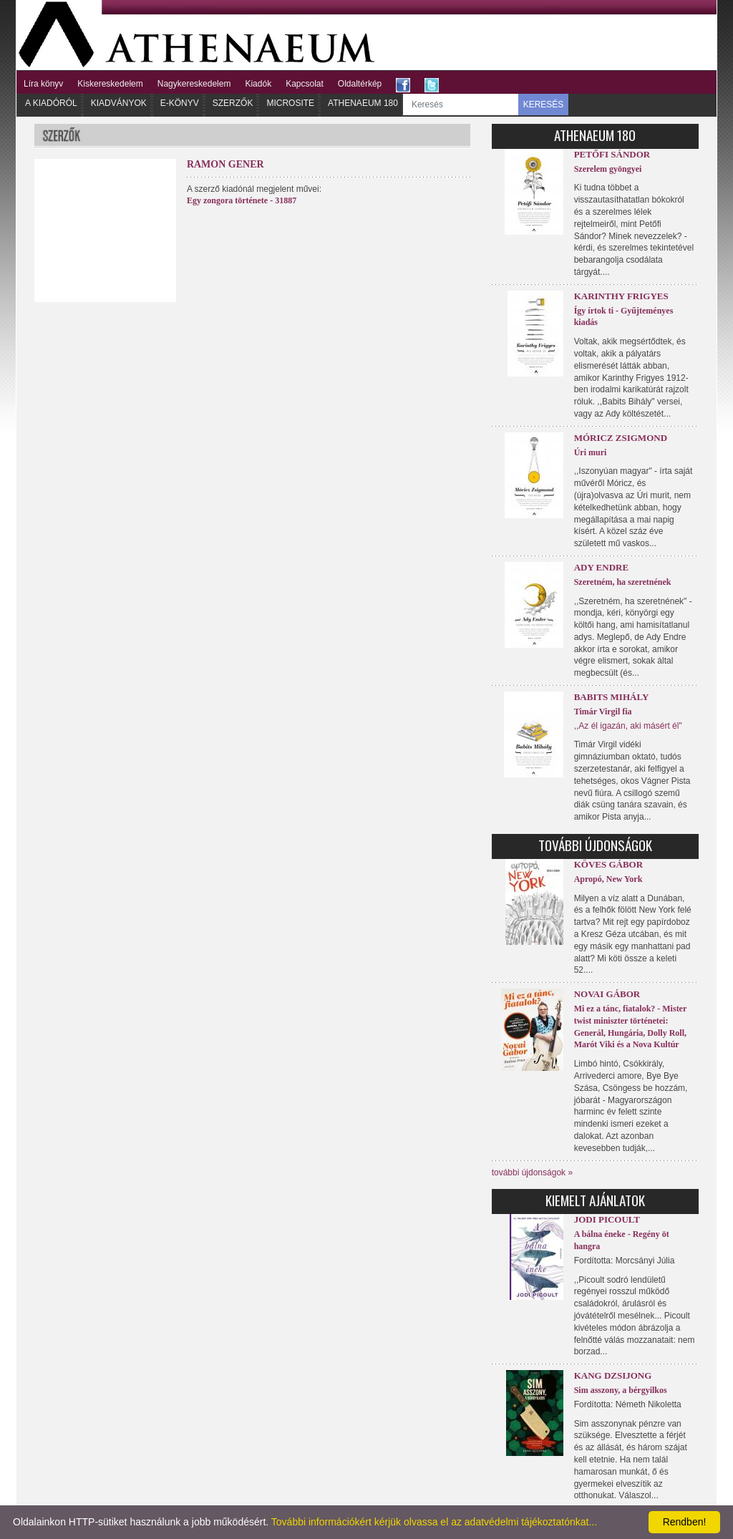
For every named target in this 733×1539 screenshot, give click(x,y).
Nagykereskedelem (194, 84)
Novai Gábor (607, 994)
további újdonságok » (532, 1172)
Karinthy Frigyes (621, 296)
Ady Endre (601, 567)
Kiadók (258, 84)
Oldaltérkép (360, 84)
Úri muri (590, 452)
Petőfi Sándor (612, 154)
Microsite (290, 103)
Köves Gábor (608, 864)
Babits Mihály (611, 696)
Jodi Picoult (607, 1219)
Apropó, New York (608, 879)
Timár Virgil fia (603, 712)
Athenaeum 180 (363, 103)
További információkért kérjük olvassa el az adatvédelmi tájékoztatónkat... (434, 1522)
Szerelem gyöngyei (608, 169)
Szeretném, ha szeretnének (622, 582)
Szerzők (233, 103)
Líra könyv (43, 84)
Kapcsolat (305, 84)
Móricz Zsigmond (620, 437)
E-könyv (179, 103)
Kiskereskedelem (109, 84)
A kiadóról (51, 103)
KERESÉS (543, 104)
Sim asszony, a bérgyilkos (620, 1390)
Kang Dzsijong (613, 1375)
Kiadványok (119, 103)
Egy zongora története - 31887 (241, 200)
